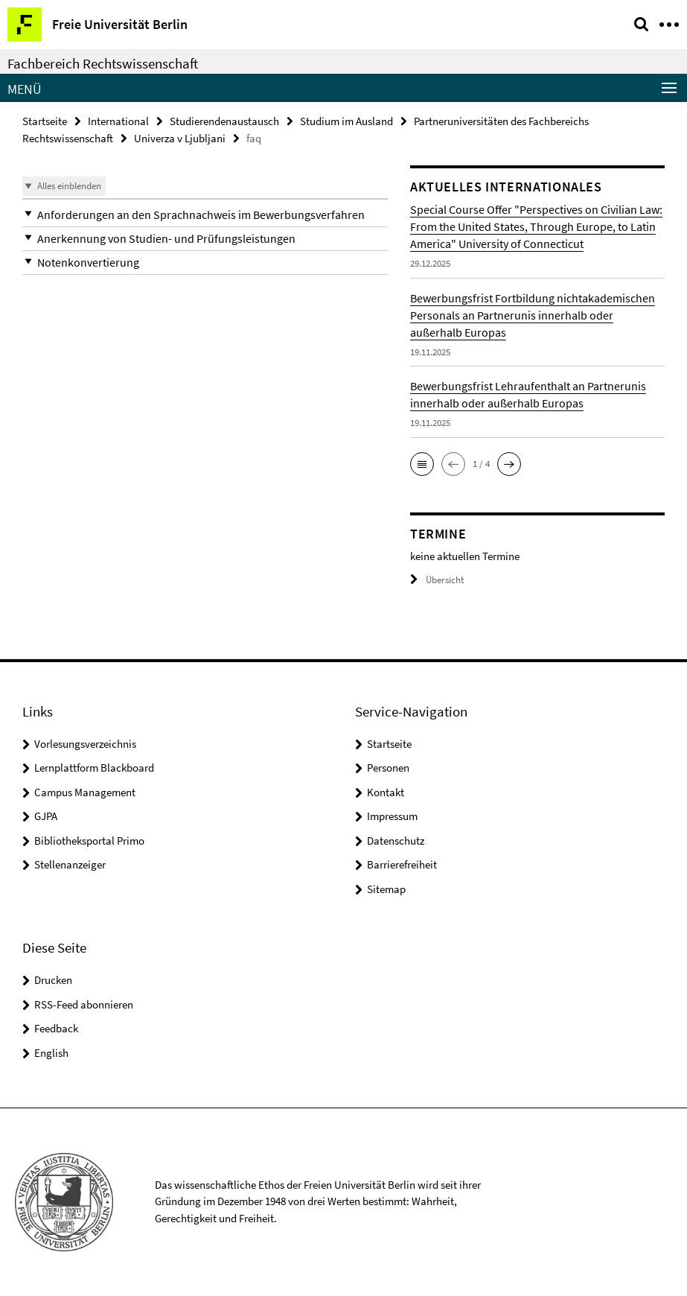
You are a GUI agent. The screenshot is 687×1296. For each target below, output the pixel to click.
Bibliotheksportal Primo (89, 840)
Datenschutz (395, 840)
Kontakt (385, 792)
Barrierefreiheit (402, 864)
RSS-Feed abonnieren (83, 1004)
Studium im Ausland (346, 121)
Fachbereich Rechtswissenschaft (102, 63)
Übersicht (437, 580)
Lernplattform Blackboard (94, 767)
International (118, 121)
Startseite (44, 121)
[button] (205, 214)
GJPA (45, 816)
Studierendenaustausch (224, 121)
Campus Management (84, 792)
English (51, 1053)
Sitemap (386, 889)
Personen (388, 767)
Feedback (56, 1028)
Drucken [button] (53, 980)
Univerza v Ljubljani (180, 138)
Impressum (392, 816)
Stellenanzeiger (70, 864)
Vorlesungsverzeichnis (85, 744)
